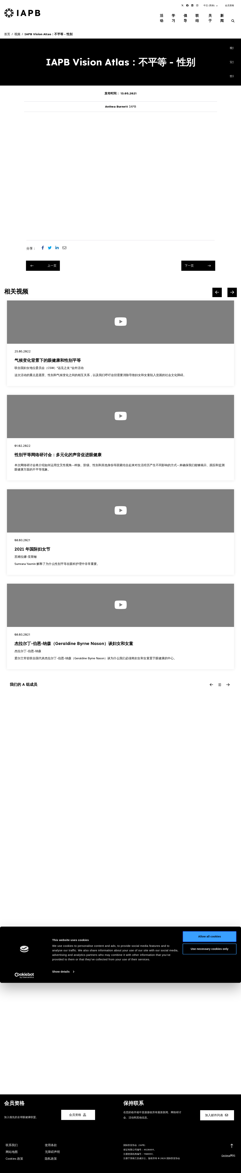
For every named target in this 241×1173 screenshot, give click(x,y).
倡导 (181, 16)
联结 (195, 16)
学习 (168, 16)
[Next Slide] (232, 288)
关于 (209, 16)
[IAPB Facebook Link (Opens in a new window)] (187, 5)
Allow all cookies (209, 1126)
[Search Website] (232, 16)
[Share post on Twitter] (51, 244)
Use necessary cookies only (209, 1138)
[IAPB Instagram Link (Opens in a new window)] (197, 5)
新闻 (222, 16)
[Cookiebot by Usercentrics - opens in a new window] (24, 1165)
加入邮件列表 (216, 1111)
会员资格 (229, 5)
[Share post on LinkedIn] (59, 244)
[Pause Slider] (220, 680)
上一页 (43, 261)
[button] (210, 5)
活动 (155, 16)
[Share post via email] (66, 244)
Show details (61, 1161)
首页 (7, 29)
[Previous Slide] (217, 288)
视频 (17, 29)
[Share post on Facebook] (45, 244)
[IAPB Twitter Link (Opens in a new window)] (182, 5)
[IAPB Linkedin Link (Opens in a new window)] (192, 5)
